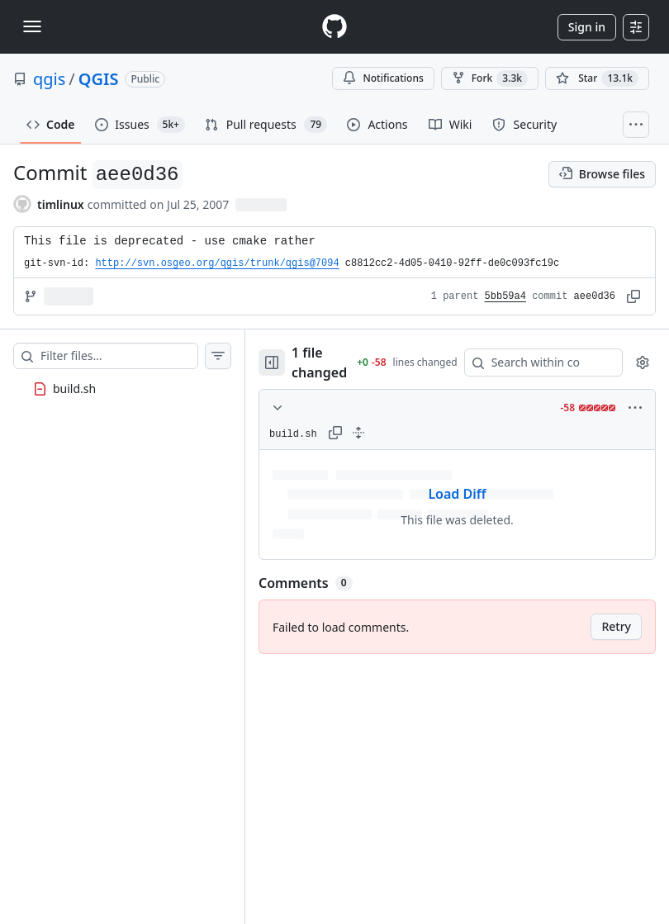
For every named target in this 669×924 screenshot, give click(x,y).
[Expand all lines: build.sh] (358, 432)
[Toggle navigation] (32, 26)
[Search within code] (535, 362)
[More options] (635, 408)
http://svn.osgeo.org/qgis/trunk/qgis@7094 (217, 263)
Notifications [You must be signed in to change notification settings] (383, 78)
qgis (49, 79)
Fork (490, 78)
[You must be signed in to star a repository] (597, 78)
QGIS (98, 79)
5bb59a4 (505, 296)
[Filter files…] (118, 356)
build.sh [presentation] (74, 388)
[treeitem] (122, 389)
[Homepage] (334, 26)
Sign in (586, 27)
